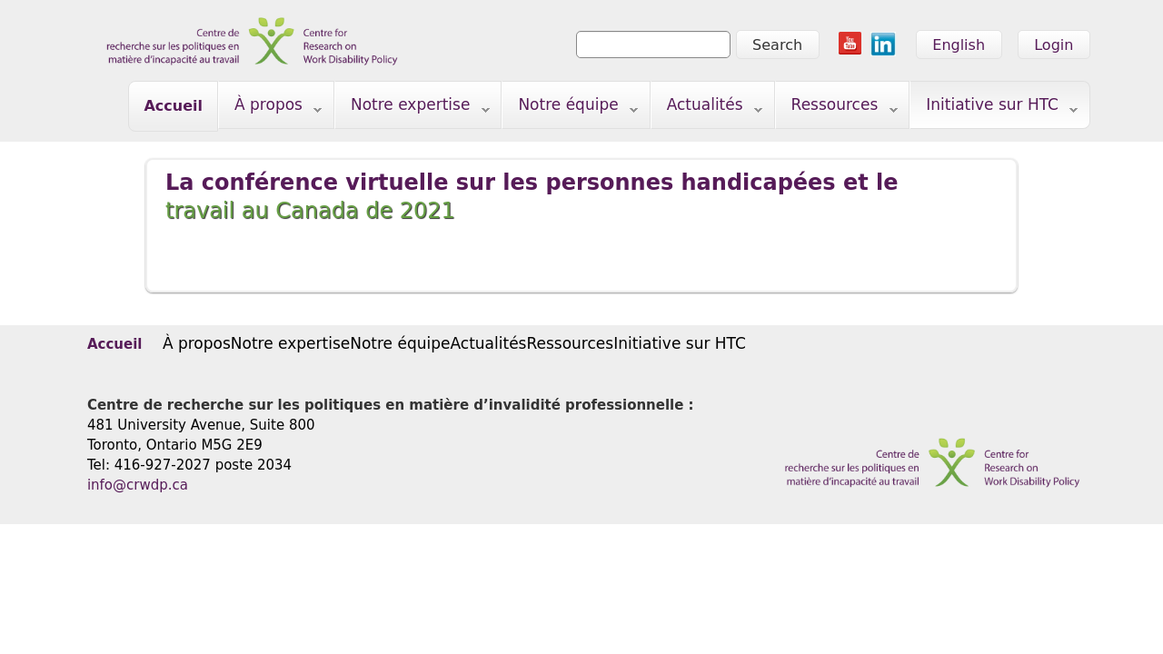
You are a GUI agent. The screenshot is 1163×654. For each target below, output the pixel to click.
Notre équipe (570, 108)
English (958, 45)
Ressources (837, 108)
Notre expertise (412, 108)
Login (1053, 45)
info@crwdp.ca (137, 485)
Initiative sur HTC (994, 108)
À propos (270, 108)
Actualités (706, 108)
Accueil (173, 105)
